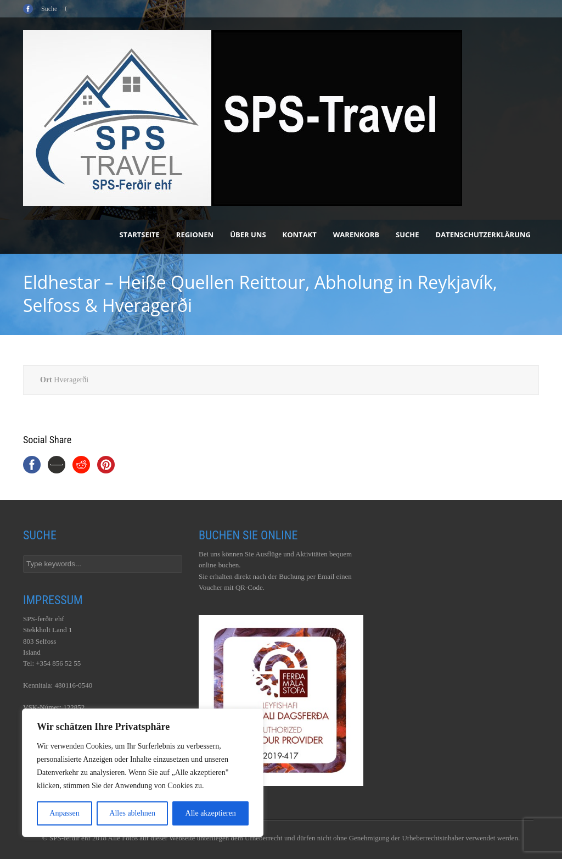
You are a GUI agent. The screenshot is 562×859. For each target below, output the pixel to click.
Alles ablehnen (132, 813)
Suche (407, 234)
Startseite (140, 234)
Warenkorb (356, 234)
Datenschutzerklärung (483, 234)
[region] (142, 773)
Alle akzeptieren (211, 813)
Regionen (194, 234)
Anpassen (64, 813)
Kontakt (300, 234)
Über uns (248, 234)
